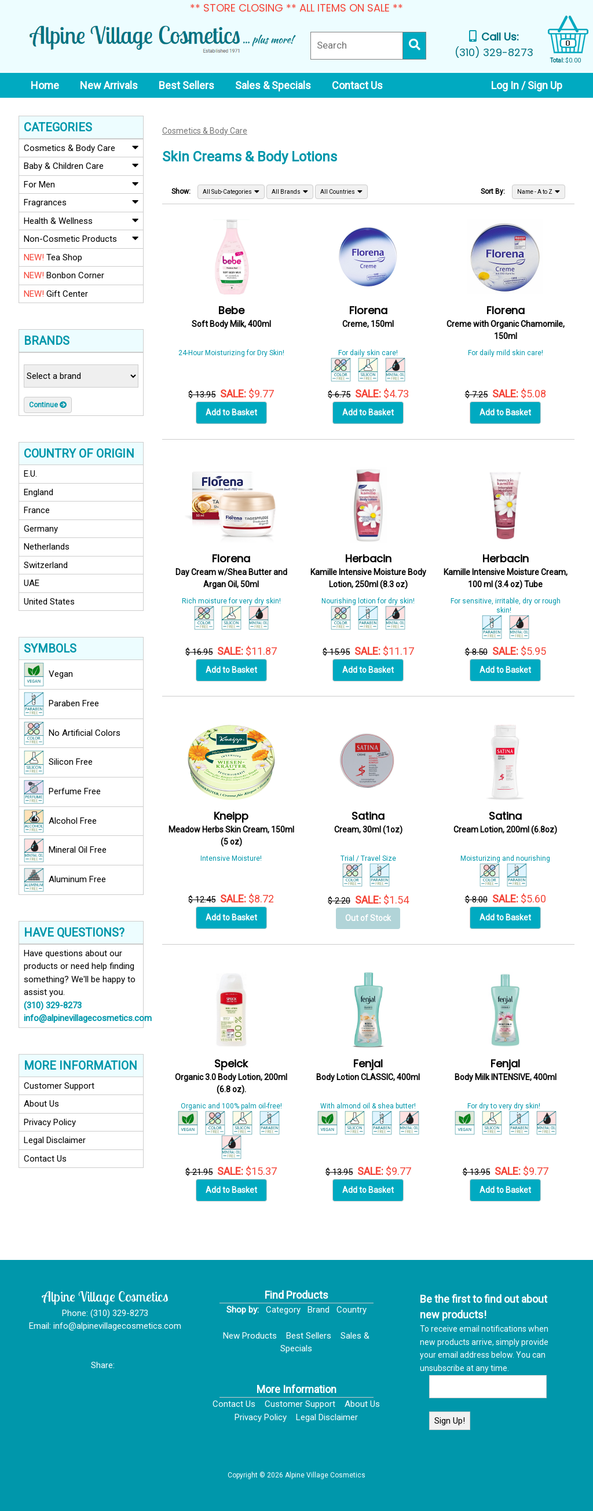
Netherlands (46, 546)
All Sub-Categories (231, 191)
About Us (41, 1104)
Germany (41, 529)
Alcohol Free (60, 821)
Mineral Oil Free (65, 850)
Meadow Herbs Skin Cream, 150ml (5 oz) (231, 829)
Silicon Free (58, 762)
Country (351, 1309)
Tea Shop (53, 257)
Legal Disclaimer (55, 1140)
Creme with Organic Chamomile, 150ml (505, 324)
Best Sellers (308, 1336)
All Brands (290, 191)
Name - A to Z (538, 191)
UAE (31, 583)
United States (49, 601)
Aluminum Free (65, 880)
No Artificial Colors (72, 733)
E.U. (30, 474)
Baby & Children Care (81, 165)
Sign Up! (449, 1421)
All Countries (341, 191)
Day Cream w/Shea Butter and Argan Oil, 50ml (231, 572)
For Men (81, 184)
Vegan (48, 674)
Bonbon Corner (64, 275)
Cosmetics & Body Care (81, 147)
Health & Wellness (81, 220)
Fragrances (81, 202)
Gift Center (56, 294)
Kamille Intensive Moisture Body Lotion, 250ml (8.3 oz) (368, 572)
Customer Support (59, 1086)
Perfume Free (62, 792)
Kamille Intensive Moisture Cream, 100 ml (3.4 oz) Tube (506, 572)
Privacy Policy (50, 1122)
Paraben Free (61, 704)
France (37, 510)
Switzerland (46, 565)
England (38, 492)
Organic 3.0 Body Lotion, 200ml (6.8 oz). (231, 1077)
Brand (319, 1309)
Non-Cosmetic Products (81, 238)
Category (283, 1309)
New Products (250, 1336)
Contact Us (45, 1158)
